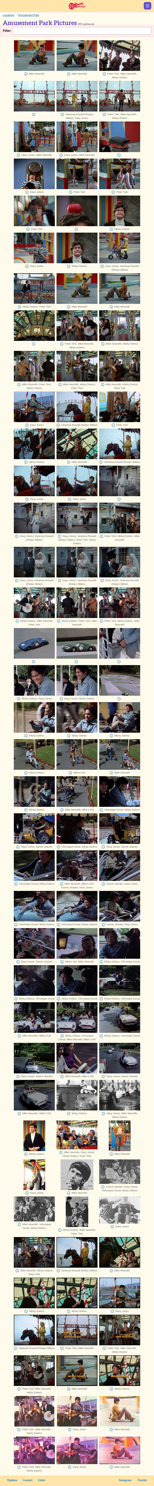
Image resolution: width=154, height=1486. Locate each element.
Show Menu (147, 6)
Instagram (125, 1480)
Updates (12, 1480)
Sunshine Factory (77, 6)
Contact (27, 1480)
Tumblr (142, 1480)
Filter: (7, 30)
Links (41, 1480)
